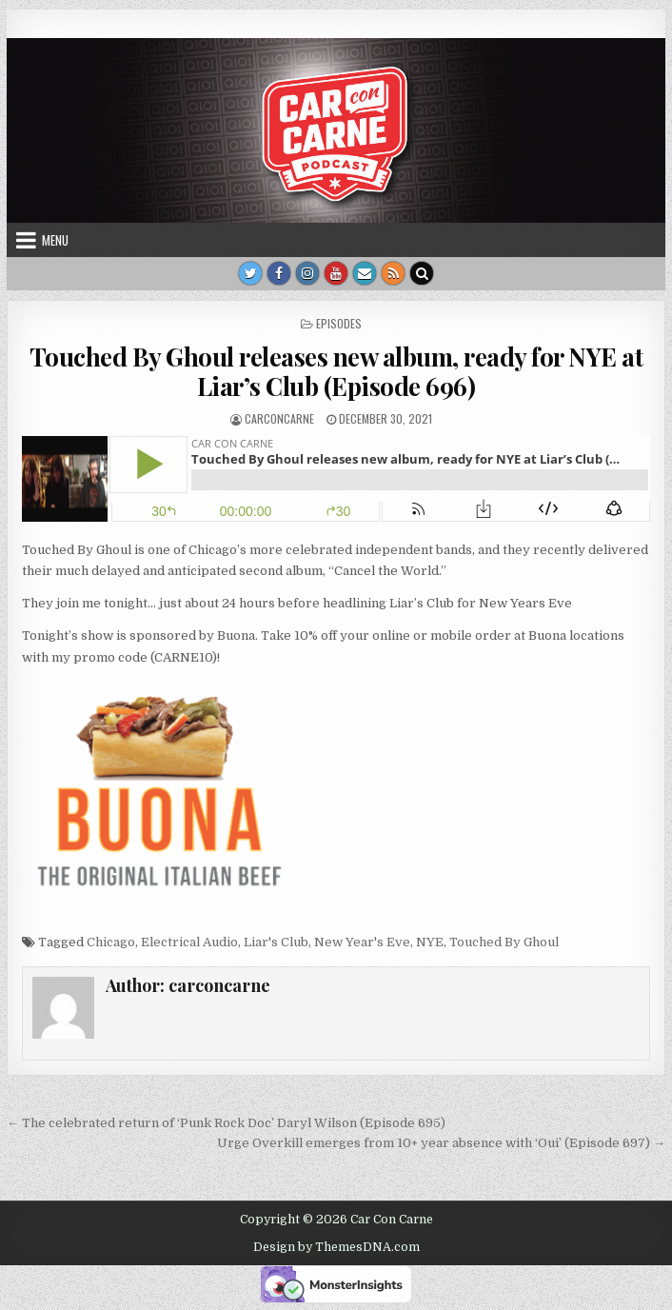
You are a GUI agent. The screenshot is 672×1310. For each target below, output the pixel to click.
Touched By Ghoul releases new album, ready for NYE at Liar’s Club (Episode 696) (336, 371)
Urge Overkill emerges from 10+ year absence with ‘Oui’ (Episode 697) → (441, 1143)
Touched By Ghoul (504, 942)
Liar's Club (276, 942)
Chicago (111, 942)
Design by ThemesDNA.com (336, 1247)
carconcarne (279, 418)
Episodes (339, 323)
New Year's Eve (362, 942)
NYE (430, 942)
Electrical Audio (189, 942)
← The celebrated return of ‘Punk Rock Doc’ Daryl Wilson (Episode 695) (226, 1123)
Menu (55, 239)
